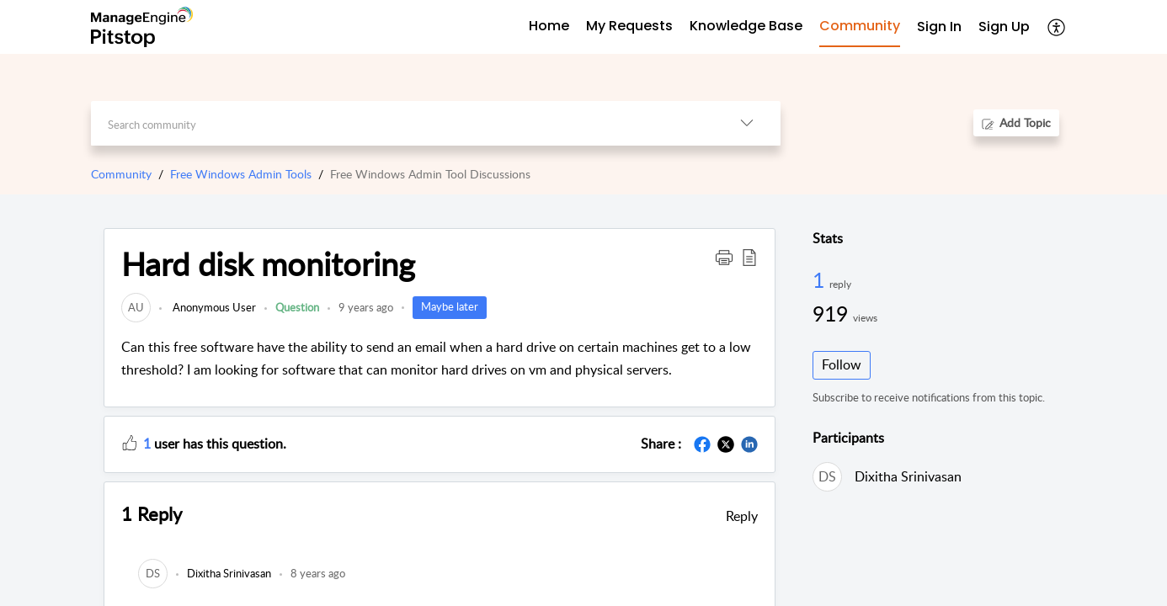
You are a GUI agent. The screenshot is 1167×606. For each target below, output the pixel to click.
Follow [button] (841, 364)
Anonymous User (213, 307)
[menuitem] (939, 27)
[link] (136, 307)
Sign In (939, 26)
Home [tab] (549, 25)
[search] (402, 123)
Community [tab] (859, 25)
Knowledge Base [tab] (746, 25)
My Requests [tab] (629, 25)
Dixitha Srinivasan (908, 476)
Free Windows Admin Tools (241, 174)
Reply (742, 516)
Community (121, 174)
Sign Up (1004, 26)
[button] (1057, 27)
